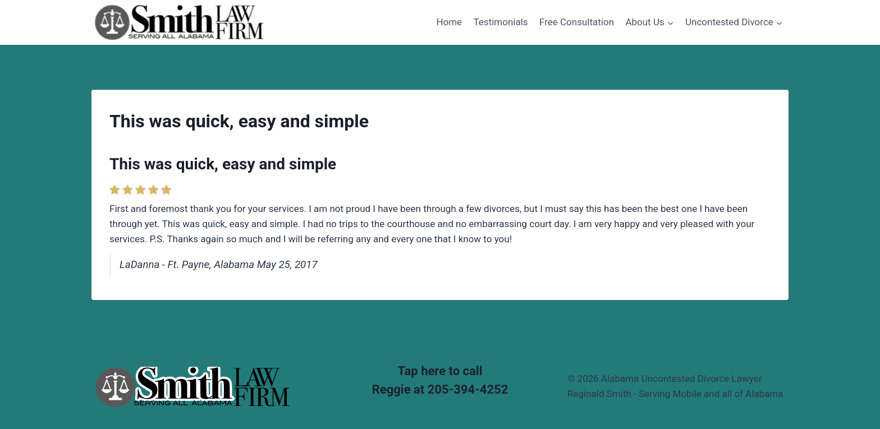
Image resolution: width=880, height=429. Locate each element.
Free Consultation (576, 21)
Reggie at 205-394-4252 (440, 389)
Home (449, 21)
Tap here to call (440, 371)
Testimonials (501, 21)
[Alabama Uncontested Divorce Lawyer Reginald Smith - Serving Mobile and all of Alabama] (179, 22)
